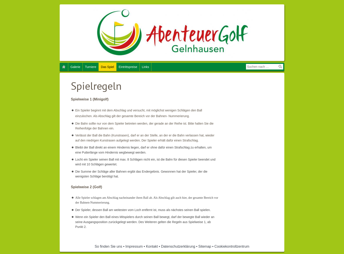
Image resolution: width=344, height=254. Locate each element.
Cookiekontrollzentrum (231, 246)
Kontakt (152, 246)
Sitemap (204, 246)
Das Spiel (107, 67)
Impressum (134, 246)
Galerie (75, 67)
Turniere (90, 67)
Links (145, 67)
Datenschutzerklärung (178, 246)
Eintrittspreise (128, 67)
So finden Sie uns (108, 246)
